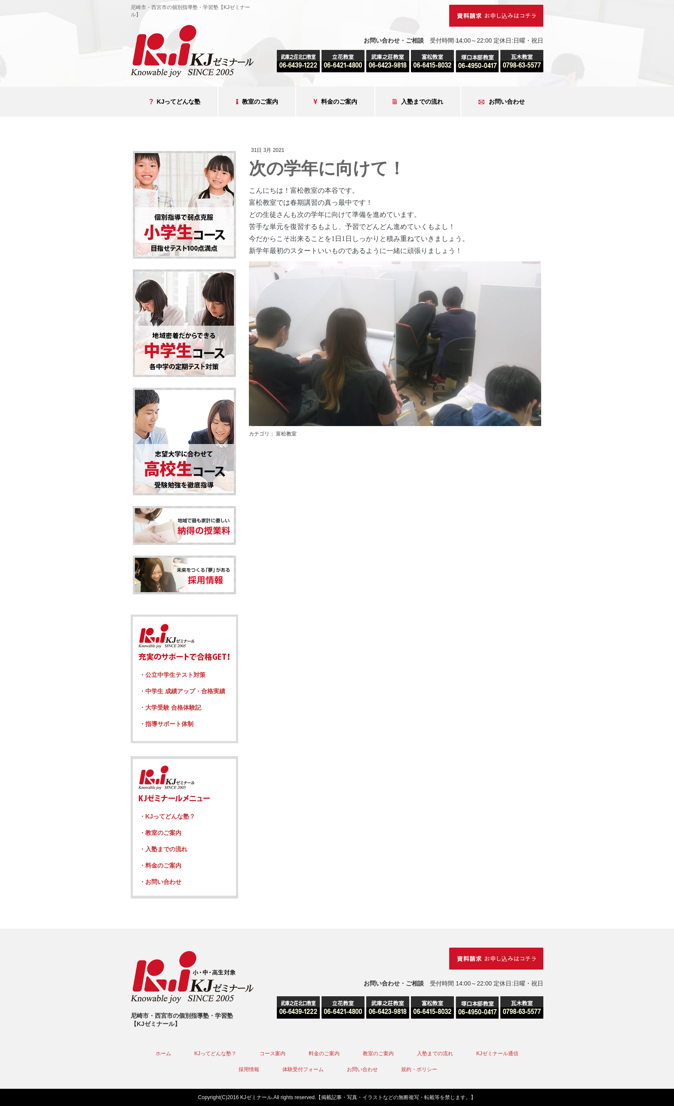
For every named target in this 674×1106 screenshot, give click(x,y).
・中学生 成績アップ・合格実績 (182, 691)
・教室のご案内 (160, 832)
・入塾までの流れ (163, 849)
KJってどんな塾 (175, 101)
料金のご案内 (335, 101)
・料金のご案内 (160, 865)
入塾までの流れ (417, 101)
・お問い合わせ (160, 881)
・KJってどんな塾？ (167, 816)
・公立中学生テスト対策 (172, 674)
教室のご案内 (257, 101)
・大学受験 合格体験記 (170, 707)
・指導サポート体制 (166, 723)
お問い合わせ (501, 101)
